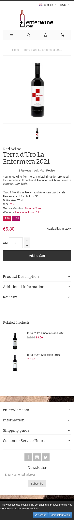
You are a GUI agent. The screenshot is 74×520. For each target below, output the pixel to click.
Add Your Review (44, 170)
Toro (12, 204)
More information (60, 514)
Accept (41, 514)
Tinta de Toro (33, 208)
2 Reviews (25, 170)
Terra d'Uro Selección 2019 (43, 354)
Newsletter (37, 468)
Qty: (5, 242)
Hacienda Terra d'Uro (28, 212)
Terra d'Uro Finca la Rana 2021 (46, 333)
